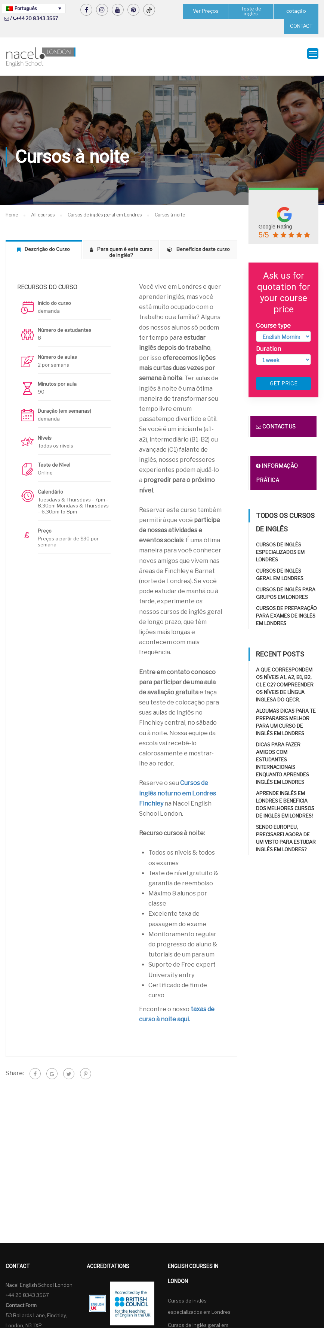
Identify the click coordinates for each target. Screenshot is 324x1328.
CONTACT (301, 26)
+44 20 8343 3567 (37, 18)
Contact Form (21, 1300)
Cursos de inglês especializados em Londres (280, 547)
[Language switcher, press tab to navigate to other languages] (33, 8)
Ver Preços (206, 11)
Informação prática (277, 468)
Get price (283, 379)
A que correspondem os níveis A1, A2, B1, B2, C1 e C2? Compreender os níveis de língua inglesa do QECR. (285, 680)
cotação (296, 11)
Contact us (276, 422)
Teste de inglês (251, 11)
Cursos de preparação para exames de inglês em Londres (286, 611)
